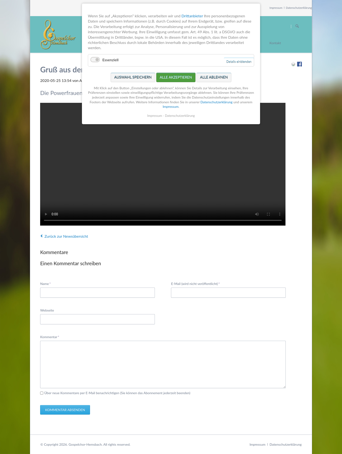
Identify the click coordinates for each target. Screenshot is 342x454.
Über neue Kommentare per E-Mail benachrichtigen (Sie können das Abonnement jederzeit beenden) (117, 393)
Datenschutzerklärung (299, 7)
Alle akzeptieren (176, 77)
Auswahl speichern (133, 77)
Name (47, 283)
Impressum (276, 7)
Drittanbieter (192, 16)
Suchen (297, 26)
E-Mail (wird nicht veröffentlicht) (195, 283)
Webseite (47, 310)
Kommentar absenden (65, 410)
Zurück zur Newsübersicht (66, 236)
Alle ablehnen (214, 77)
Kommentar (49, 336)
